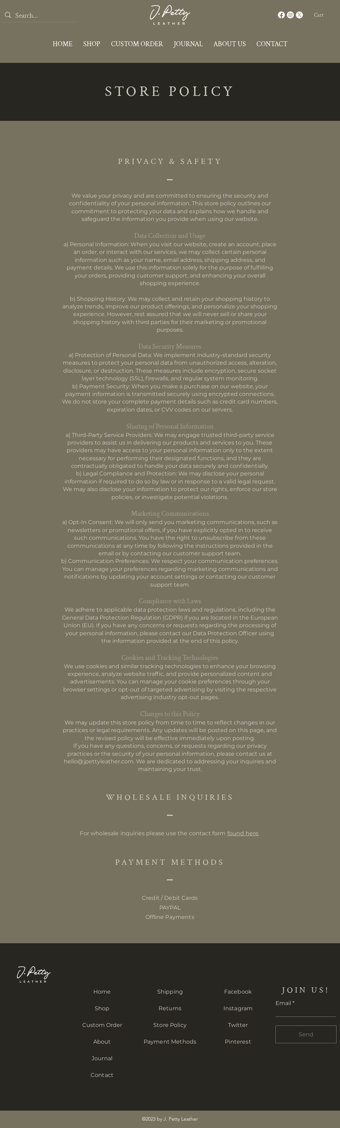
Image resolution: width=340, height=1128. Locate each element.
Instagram (238, 1008)
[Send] (306, 1034)
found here (243, 833)
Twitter (238, 1025)
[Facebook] (281, 14)
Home (102, 991)
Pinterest (238, 1041)
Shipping (170, 991)
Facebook (238, 991)
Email (283, 1003)
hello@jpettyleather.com (99, 761)
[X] (299, 14)
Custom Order (102, 1025)
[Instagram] (290, 14)
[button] (323, 14)
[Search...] (38, 15)
